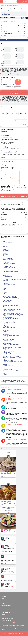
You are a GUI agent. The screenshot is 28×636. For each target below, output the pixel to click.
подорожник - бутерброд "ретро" (11, 344)
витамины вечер (7, 368)
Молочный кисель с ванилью (10, 291)
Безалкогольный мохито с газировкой (12, 309)
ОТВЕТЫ (3, 610)
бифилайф (5, 283)
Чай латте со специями (8, 317)
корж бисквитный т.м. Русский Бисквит (12, 346)
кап (4, 373)
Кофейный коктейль (8, 289)
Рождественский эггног (8, 329)
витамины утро (6, 355)
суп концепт (6, 262)
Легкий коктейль (7, 278)
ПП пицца (5, 332)
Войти (25, 1)
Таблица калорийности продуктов (11, 5)
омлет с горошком (7, 340)
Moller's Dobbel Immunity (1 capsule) (11, 313)
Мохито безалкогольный (9, 270)
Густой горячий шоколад (9, 322)
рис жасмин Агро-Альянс (9, 285)
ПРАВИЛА (9, 620)
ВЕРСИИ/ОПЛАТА (5, 615)
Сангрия (5, 331)
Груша (17, 6)
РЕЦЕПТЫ (4, 596)
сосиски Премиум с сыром (9, 339)
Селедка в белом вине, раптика (10, 271)
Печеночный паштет (8, 304)
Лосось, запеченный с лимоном (10, 338)
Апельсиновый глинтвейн (9, 284)
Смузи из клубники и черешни (10, 318)
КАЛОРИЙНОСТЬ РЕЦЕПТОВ (7, 607)
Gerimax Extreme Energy (8, 321)
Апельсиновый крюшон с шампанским (12, 274)
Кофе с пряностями (7, 325)
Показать (23, 124)
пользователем (12, 13)
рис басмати (6, 323)
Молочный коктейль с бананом (10, 305)
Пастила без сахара (7, 343)
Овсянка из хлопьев (7, 319)
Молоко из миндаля (8, 302)
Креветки (5, 374)
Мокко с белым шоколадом (9, 336)
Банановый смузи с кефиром (10, 297)
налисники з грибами (8, 360)
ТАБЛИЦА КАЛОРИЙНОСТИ (7, 605)
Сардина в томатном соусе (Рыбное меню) (13, 370)
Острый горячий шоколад (9, 327)
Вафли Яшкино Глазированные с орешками (13, 353)
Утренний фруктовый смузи (9, 295)
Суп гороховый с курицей (9, 281)
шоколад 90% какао (7, 366)
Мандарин (5, 246)
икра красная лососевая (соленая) (11, 356)
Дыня (4, 241)
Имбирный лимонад (8, 259)
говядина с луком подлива (9, 296)
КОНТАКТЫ (11, 618)
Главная (2, 5)
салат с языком (6, 240)
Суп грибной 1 (6, 265)
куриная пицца (6, 352)
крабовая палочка (7, 312)
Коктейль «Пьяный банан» (9, 267)
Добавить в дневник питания (14, 40)
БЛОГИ (3, 598)
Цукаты (4, 251)
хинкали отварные (7, 276)
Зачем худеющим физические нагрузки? (9, 152)
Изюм (4, 244)
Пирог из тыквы (6, 301)
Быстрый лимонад (7, 258)
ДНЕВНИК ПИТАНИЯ (6, 594)
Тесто (4, 287)
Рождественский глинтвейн (9, 263)
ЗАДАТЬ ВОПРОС (5, 618)
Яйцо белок (5, 372)
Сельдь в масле (6, 268)
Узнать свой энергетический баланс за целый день (14, 92)
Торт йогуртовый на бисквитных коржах (12, 349)
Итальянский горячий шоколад (10, 306)
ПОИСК (3, 603)
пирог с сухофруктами (8, 261)
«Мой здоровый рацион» (18, 231)
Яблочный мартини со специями (11, 335)
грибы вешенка (6, 334)
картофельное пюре (7, 242)
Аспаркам (5, 308)
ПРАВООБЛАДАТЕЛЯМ (6, 612)
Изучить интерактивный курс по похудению (14, 196)
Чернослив (5, 254)
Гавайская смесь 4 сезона (9, 365)
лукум (4, 293)
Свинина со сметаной (8, 369)
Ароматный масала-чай (8, 310)
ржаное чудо (6, 326)
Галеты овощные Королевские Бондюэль (12, 361)
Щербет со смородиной (8, 342)
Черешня (5, 253)
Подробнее (12, 225)
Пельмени (5, 275)
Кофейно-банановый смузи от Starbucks (12, 315)
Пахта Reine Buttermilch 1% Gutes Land (12, 357)
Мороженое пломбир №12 (9, 351)
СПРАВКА (4, 614)
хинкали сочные (7, 266)
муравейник (6, 250)
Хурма (4, 249)
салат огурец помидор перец (10, 272)
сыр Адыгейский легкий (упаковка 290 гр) (13, 314)
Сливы (4, 248)
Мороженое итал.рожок (8, 359)
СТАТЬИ (3, 600)
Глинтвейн (5, 292)
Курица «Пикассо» (7, 257)
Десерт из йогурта (7, 255)
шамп (4, 288)
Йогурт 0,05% (6, 330)
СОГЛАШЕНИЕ (4, 620)
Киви (4, 245)
